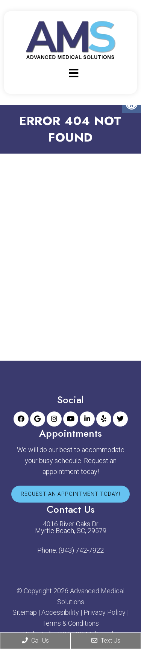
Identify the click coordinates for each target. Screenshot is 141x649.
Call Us (35, 640)
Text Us (105, 640)
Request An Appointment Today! (70, 494)
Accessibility (60, 612)
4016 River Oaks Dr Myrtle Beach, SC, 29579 (70, 527)
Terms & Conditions (70, 623)
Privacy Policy (104, 612)
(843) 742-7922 (81, 550)
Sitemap (24, 612)
